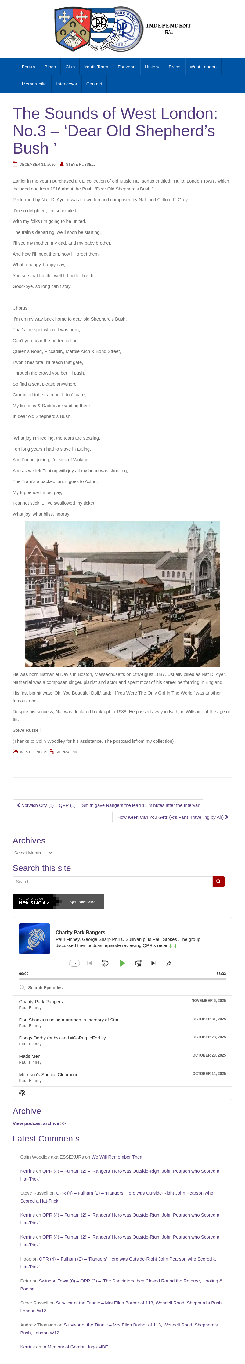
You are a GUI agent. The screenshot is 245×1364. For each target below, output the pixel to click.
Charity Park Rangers (41, 1001)
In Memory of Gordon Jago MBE (75, 1346)
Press (174, 66)
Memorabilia (34, 83)
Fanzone (126, 66)
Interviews (66, 83)
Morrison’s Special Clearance (49, 1074)
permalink (66, 752)
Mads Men (30, 1056)
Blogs (50, 66)
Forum (28, 66)
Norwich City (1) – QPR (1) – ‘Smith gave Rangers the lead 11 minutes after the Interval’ (108, 805)
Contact (94, 83)
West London (203, 66)
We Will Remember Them (118, 1156)
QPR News (79, 902)
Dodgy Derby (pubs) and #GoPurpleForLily (62, 1037)
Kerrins (27, 1171)
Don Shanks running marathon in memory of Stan (69, 1019)
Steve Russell (80, 164)
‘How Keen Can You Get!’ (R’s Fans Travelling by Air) (172, 817)
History (152, 66)
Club (70, 66)
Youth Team (96, 66)
